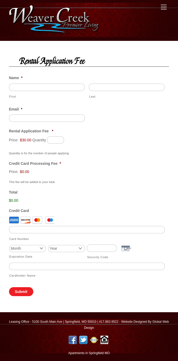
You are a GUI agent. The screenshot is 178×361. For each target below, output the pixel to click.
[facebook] (73, 339)
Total (13, 192)
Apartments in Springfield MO (89, 353)
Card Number (19, 238)
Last (92, 96)
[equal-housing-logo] (104, 339)
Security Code (97, 257)
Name (16, 78)
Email (15, 109)
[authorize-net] (94, 339)
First (12, 96)
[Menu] (163, 7)
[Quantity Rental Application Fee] (55, 140)
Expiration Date (21, 256)
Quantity (39, 140)
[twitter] (83, 339)
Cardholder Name (22, 275)
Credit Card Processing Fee (35, 163)
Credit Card (19, 211)
